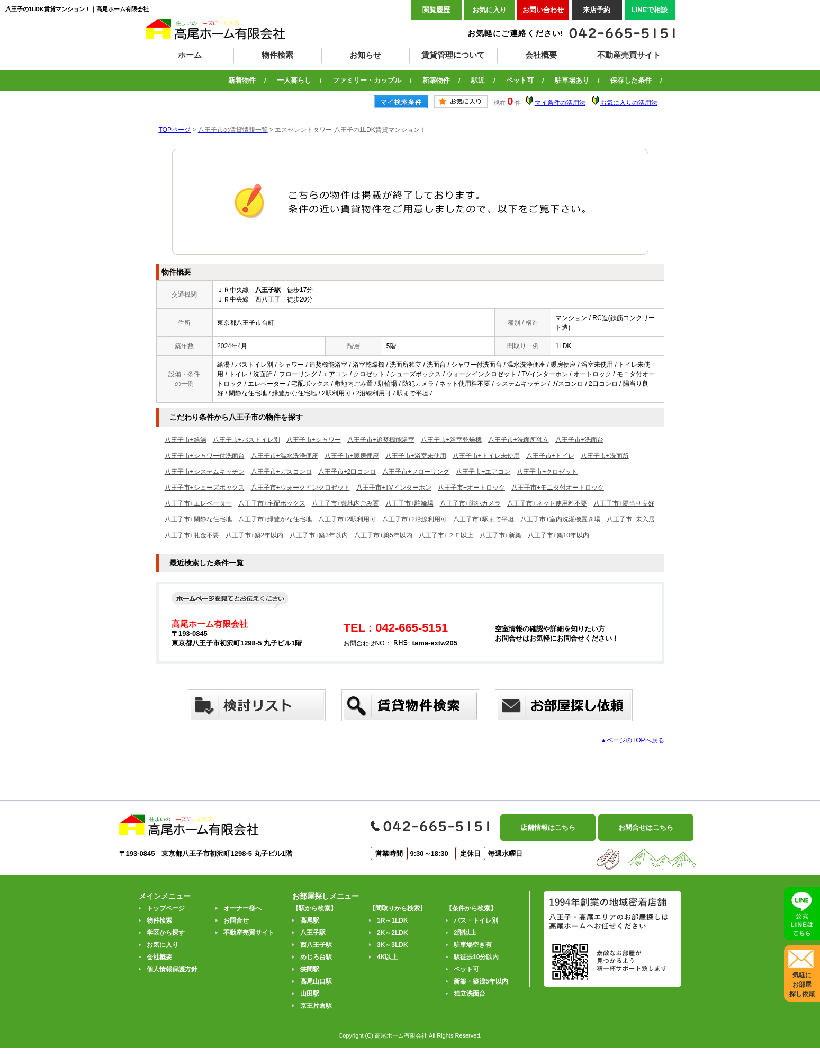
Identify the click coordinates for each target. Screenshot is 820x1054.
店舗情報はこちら (547, 827)
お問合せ (236, 920)
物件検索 (277, 54)
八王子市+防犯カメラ (470, 503)
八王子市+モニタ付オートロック (557, 487)
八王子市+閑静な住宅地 (198, 519)
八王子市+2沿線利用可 (414, 519)
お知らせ (365, 54)
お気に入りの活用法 (628, 103)
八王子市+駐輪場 (409, 503)
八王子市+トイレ (550, 455)
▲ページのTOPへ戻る (632, 740)
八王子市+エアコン (483, 471)
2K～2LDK (392, 932)
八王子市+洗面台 (579, 440)
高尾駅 (309, 920)
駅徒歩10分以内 (476, 957)
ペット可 (520, 80)
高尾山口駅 (316, 981)
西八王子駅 (316, 945)
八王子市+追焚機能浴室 (380, 440)
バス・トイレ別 (476, 920)
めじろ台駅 (316, 957)
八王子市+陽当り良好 (623, 503)
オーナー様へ (242, 908)
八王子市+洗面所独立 (518, 440)
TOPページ (175, 130)
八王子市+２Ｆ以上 (446, 535)
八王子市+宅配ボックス (271, 503)
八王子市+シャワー (313, 440)
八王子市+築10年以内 (558, 535)
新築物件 (436, 80)
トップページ (166, 908)
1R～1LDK (392, 920)
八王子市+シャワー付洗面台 (205, 455)
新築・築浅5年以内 (481, 981)
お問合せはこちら (645, 827)
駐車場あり (572, 80)
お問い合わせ (543, 10)
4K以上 (387, 957)
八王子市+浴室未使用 (415, 455)
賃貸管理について (453, 54)
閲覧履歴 (436, 10)
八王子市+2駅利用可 (347, 519)
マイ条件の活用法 (560, 103)
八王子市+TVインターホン (393, 487)
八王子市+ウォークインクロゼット (300, 487)
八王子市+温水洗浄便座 (284, 455)
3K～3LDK (392, 945)
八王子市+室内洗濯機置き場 (560, 519)
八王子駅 (313, 932)
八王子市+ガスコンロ (281, 471)
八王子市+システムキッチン (205, 471)
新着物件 (242, 80)
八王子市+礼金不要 (192, 535)
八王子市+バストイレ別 (246, 440)
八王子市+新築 (500, 535)
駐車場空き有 (473, 945)
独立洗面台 (469, 993)
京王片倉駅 (316, 1005)
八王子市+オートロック (471, 487)
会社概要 (541, 54)
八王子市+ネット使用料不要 (547, 503)
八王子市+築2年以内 (255, 535)
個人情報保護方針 (172, 969)
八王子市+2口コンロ (347, 471)
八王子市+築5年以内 (383, 535)
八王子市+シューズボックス (205, 487)
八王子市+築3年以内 (319, 535)
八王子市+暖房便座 (352, 455)
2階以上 (465, 932)
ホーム (190, 54)
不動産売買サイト (629, 54)
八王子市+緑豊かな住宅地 (275, 519)
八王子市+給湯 (185, 440)
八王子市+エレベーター (198, 503)
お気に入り (489, 10)
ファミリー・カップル (366, 80)
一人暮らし (294, 80)
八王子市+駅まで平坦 (483, 519)
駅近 (478, 80)
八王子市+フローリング (415, 471)
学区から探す (166, 932)
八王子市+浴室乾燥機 (451, 440)
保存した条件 (631, 80)
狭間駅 (309, 969)
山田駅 (309, 993)
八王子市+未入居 (631, 519)
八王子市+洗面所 (605, 455)
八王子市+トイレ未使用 (486, 455)
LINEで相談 (650, 10)
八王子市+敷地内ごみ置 (345, 503)
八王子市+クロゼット (547, 471)
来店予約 (596, 10)
